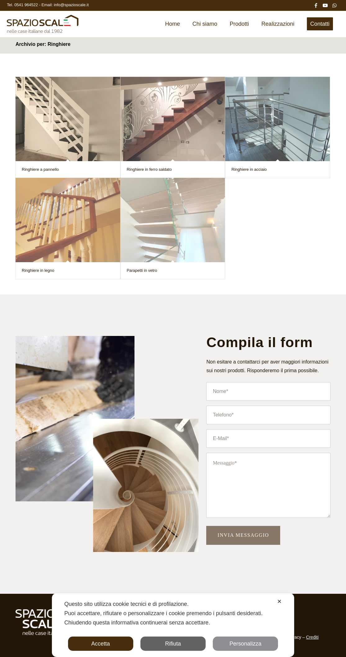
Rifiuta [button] (173, 644)
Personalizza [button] (246, 644)
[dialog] (173, 625)
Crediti (312, 637)
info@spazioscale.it (71, 4)
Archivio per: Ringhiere (43, 44)
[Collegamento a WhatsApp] (334, 4)
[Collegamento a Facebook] (316, 4)
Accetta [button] (100, 644)
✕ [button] (279, 601)
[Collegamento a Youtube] (325, 4)
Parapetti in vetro (142, 270)
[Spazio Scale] (43, 26)
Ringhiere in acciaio (248, 169)
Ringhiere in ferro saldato (149, 169)
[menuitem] (172, 24)
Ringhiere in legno (38, 270)
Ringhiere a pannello (40, 169)
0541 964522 (26, 4)
